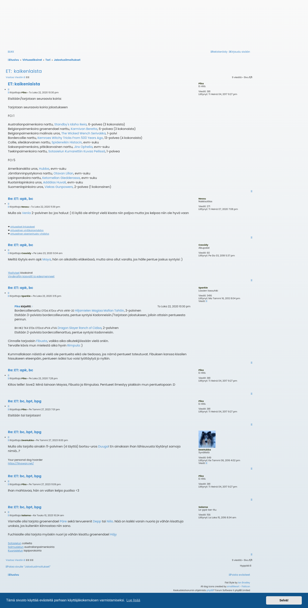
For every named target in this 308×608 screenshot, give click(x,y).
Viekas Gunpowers (59, 187)
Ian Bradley (244, 582)
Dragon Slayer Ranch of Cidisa (80, 328)
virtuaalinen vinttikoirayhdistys (27, 230)
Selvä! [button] (283, 600)
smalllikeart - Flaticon (238, 586)
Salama (203, 507)
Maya (47, 259)
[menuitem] (239, 575)
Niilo (110, 521)
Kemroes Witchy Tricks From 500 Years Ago (70, 138)
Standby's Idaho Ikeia (70, 124)
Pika (201, 83)
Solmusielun (16, 547)
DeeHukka (204, 449)
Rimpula (73, 345)
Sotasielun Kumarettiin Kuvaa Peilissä (76, 151)
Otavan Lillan (63, 173)
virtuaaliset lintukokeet (22, 227)
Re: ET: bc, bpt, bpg (24, 401)
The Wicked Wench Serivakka (83, 133)
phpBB (210, 590)
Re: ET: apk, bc (20, 199)
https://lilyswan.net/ (21, 463)
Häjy (113, 534)
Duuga (103, 446)
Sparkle (203, 287)
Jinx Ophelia (83, 147)
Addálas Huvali (54, 182)
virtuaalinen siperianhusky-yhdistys (29, 234)
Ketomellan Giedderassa (61, 178)
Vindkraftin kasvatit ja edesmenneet (31, 276)
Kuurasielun (15, 550)
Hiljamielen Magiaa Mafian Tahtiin (99, 311)
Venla (26, 213)
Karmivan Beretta (84, 129)
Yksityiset (14, 273)
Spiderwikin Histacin (67, 142)
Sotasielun (14, 543)
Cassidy (203, 245)
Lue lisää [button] (133, 600)
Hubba (44, 168)
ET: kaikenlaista (24, 71)
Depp (97, 521)
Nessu (202, 198)
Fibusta (41, 341)
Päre (63, 521)
